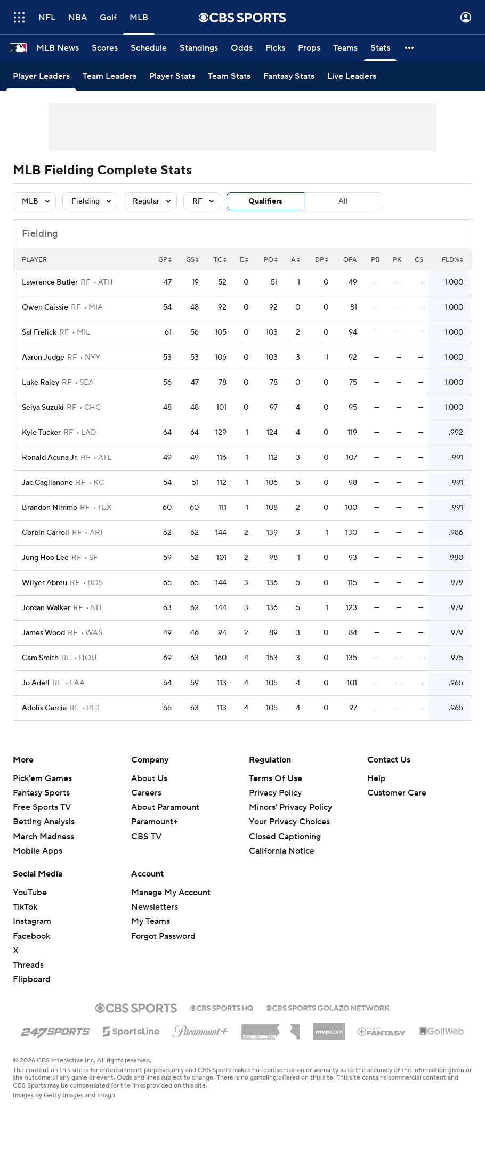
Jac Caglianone (47, 483)
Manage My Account (171, 892)
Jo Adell (36, 683)
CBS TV (146, 836)
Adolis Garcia (44, 708)
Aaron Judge (43, 357)
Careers (146, 793)
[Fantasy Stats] (289, 76)
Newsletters (154, 907)
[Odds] (241, 48)
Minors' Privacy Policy (290, 807)
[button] (410, 48)
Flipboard (32, 979)
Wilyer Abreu (44, 583)
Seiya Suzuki (43, 407)
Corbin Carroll (45, 533)
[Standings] (198, 48)
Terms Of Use (275, 778)
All (343, 201)
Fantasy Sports (41, 793)
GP (165, 260)
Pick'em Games (42, 778)
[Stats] (380, 48)
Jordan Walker (46, 608)
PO (271, 260)
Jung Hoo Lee (45, 558)
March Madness (43, 836)
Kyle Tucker (41, 432)
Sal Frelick (39, 332)
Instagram (32, 921)
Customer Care (396, 793)
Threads (28, 965)
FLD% (452, 260)
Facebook (31, 936)
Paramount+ (154, 821)
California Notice (281, 851)
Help (376, 778)
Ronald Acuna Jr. (50, 458)
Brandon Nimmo (49, 508)
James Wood (43, 633)
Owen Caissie (45, 307)
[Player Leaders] (41, 76)
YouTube (30, 892)
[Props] (309, 48)
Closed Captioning (285, 836)
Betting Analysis (44, 821)
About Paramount (165, 807)
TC (220, 260)
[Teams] (345, 48)
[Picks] (275, 48)
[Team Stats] (229, 76)
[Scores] (104, 48)
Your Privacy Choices (289, 821)
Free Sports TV (42, 807)
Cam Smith (40, 658)
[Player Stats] (172, 76)
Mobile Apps (37, 851)
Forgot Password (163, 936)
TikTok (25, 907)
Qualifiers (265, 201)
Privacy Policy (275, 793)
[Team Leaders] (109, 76)
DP (321, 260)
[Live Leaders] (352, 76)
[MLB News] (57, 48)
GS (192, 260)
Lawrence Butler (50, 282)
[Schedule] (148, 48)
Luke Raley (40, 382)
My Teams (150, 921)
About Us (149, 778)
